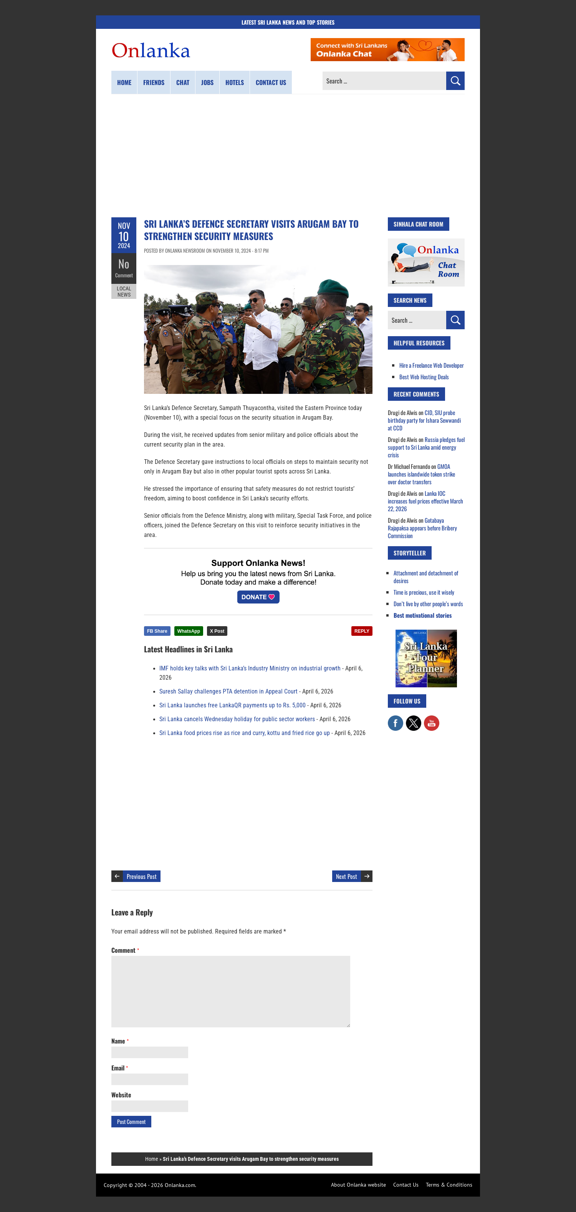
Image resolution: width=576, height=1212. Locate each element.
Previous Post (142, 876)
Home (124, 82)
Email (119, 1067)
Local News (124, 291)
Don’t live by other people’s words (428, 603)
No (123, 263)
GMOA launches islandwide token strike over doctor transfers (421, 474)
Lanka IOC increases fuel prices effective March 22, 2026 (425, 501)
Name (120, 1040)
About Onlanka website (358, 1184)
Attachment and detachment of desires (426, 576)
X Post (217, 631)
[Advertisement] (288, 156)
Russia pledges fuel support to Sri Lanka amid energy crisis (426, 447)
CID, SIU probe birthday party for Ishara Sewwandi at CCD (424, 420)
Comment (124, 275)
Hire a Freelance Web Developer (431, 365)
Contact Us (406, 1184)
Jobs (207, 82)
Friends (153, 82)
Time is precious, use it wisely (424, 592)
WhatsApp (188, 631)
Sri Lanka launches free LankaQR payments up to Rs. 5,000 (232, 705)
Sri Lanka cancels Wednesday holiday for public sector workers (237, 719)
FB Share (157, 631)
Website (121, 1094)
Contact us (271, 82)
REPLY (361, 631)
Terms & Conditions (449, 1184)
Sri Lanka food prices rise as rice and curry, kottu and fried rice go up (244, 733)
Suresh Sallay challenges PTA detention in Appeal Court (228, 691)
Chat (182, 82)
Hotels (234, 82)
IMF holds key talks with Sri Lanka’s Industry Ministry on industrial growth (250, 668)
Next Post (346, 876)
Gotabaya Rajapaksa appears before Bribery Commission (422, 528)
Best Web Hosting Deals (424, 376)
